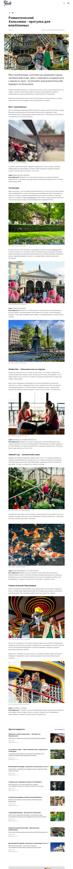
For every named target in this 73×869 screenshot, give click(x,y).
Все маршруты (60, 729)
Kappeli (54, 250)
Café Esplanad (31, 197)
